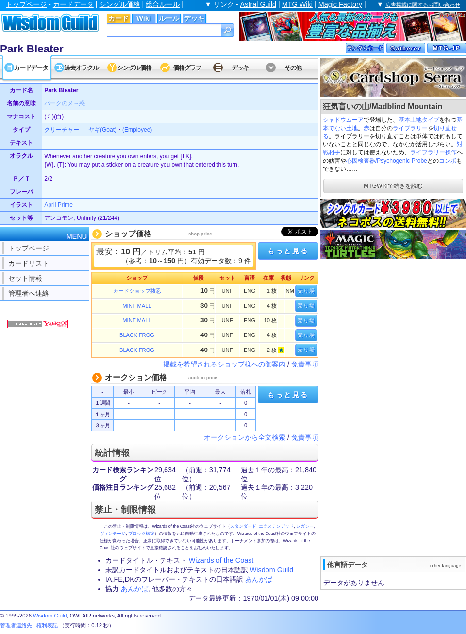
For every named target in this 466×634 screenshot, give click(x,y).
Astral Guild (258, 4)
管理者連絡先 (16, 625)
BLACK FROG (136, 335)
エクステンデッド (276, 526)
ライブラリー (410, 128)
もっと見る (287, 251)
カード (118, 18)
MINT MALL (136, 306)
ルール (169, 18)
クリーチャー (61, 129)
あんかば (258, 579)
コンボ (447, 160)
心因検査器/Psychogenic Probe (386, 160)
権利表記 (47, 625)
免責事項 (304, 364)
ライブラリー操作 (433, 152)
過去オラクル (81, 67)
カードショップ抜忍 (137, 291)
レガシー (305, 526)
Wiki (143, 18)
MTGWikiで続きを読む (393, 186)
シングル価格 (120, 4)
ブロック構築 (141, 533)
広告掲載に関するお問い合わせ (422, 5)
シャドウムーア (343, 120)
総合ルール (163, 4)
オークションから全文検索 (244, 437)
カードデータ (73, 4)
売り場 (306, 291)
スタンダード (243, 526)
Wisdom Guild (272, 570)
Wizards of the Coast (221, 560)
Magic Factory (340, 4)
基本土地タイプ (419, 120)
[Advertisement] (368, 406)
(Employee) (137, 129)
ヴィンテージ (113, 533)
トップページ (26, 4)
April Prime (58, 204)
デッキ (194, 18)
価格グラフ (187, 67)
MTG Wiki (297, 4)
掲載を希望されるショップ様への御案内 (224, 364)
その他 (292, 67)
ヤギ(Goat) (102, 129)
